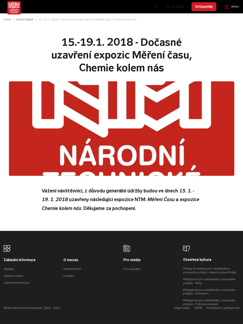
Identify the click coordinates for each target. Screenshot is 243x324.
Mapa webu (182, 308)
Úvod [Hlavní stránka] (7, 19)
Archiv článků (24, 19)
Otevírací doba (13, 276)
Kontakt (68, 276)
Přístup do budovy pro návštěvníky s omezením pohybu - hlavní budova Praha (209, 270)
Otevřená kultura (197, 260)
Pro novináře (131, 269)
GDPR (198, 308)
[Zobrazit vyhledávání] (156, 6)
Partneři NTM (72, 269)
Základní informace (20, 260)
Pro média (131, 260)
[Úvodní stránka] (14, 7)
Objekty (9, 269)
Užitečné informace (16, 282)
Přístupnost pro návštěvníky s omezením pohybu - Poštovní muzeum (209, 302)
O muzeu (70, 260)
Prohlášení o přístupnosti (223, 308)
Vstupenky (204, 6)
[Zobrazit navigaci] (232, 6)
